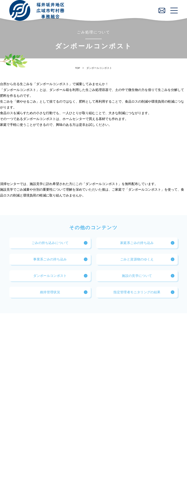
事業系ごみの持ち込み (50, 261)
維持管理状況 (50, 294)
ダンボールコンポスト (50, 277)
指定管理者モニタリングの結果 (136, 294)
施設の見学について (137, 277)
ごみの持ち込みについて (50, 244)
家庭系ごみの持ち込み (137, 244)
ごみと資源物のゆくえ (137, 261)
